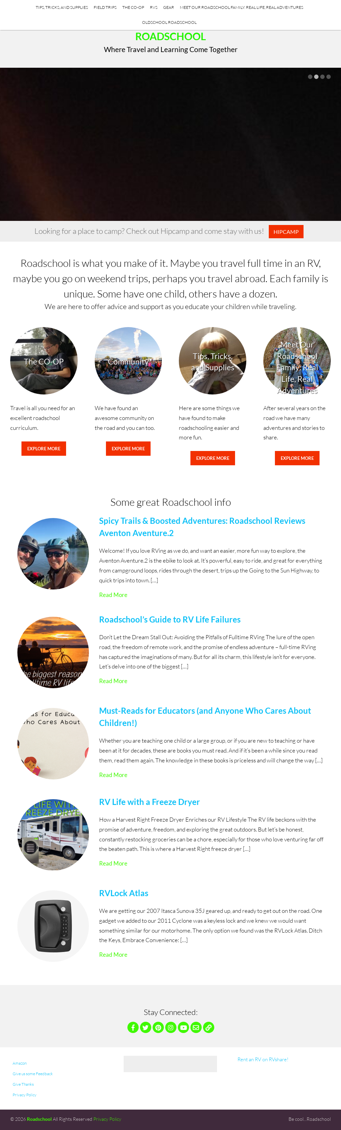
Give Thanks (23, 1084)
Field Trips (105, 7)
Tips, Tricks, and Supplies (62, 7)
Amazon (20, 1063)
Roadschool (170, 36)
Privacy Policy (24, 1094)
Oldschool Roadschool (169, 22)
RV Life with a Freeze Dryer (149, 802)
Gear (168, 7)
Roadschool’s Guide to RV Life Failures (170, 619)
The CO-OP (133, 7)
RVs (153, 7)
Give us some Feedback (33, 1073)
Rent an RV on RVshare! (263, 1059)
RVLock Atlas (123, 893)
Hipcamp (286, 231)
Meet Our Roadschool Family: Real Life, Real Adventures (241, 7)
